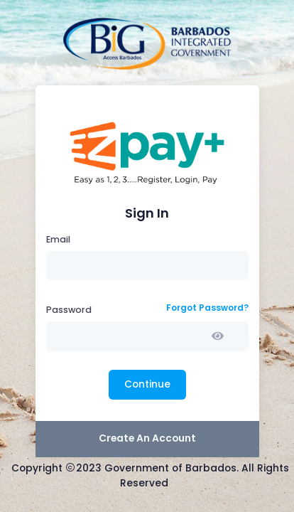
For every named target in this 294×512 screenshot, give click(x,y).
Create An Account (147, 438)
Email (58, 239)
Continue (147, 384)
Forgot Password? (207, 308)
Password (69, 310)
